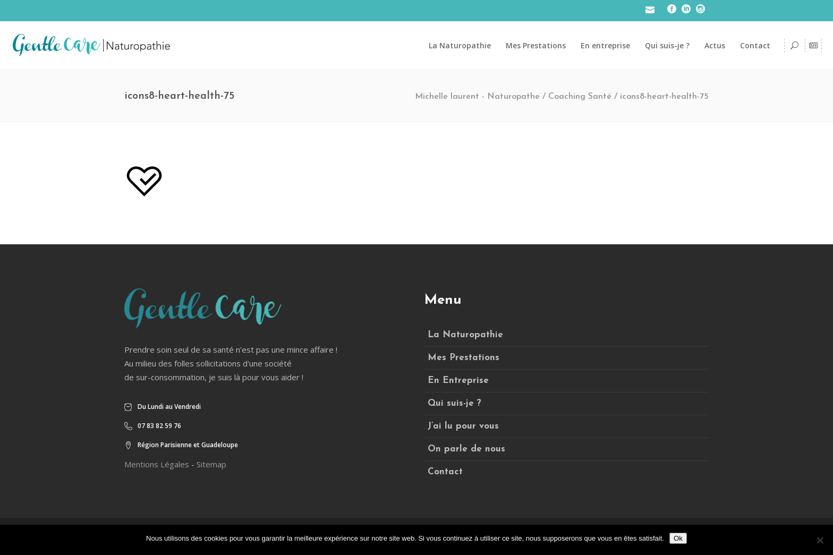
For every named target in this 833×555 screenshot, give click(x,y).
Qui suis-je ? (454, 403)
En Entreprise (458, 380)
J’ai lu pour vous (463, 426)
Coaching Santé (579, 96)
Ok (678, 538)
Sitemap (211, 464)
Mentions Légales (156, 464)
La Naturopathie (465, 334)
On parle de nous (466, 449)
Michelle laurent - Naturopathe (477, 96)
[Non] (819, 540)
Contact (445, 471)
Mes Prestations (463, 357)
